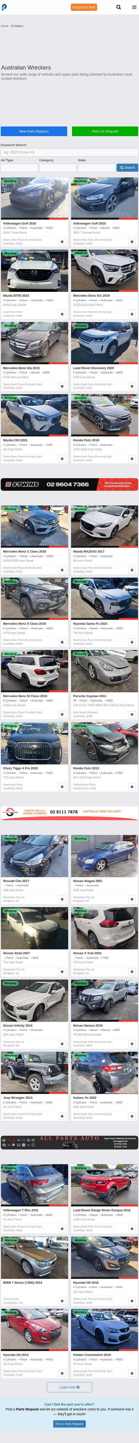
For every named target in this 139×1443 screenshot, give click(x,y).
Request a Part (84, 7)
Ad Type (7, 160)
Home (4, 26)
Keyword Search (13, 145)
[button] (69, 1387)
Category (46, 160)
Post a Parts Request (69, 1424)
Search (127, 167)
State (82, 160)
